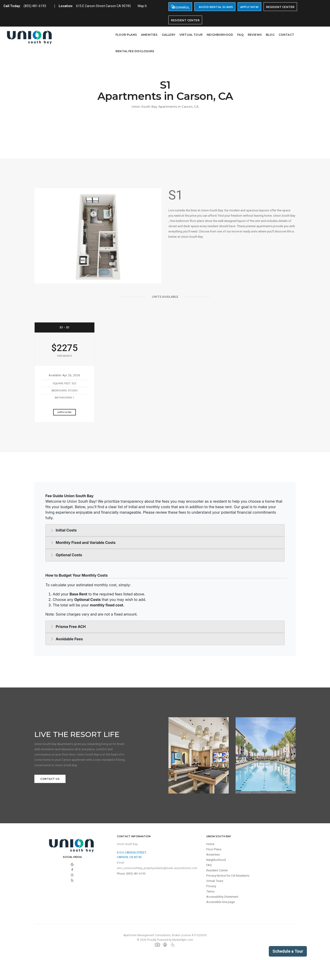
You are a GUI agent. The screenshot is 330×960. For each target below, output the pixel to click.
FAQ (240, 34)
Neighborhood (220, 34)
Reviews (255, 34)
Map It (142, 6)
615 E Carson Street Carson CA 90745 (103, 6)
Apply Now (249, 7)
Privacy (211, 889)
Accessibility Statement (223, 900)
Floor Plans (126, 34)
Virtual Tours (215, 883)
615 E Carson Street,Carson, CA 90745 (132, 856)
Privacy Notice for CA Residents (229, 878)
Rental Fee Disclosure (135, 51)
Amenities (149, 34)
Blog (270, 34)
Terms (211, 894)
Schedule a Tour (287, 951)
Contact (286, 34)
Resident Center (280, 7)
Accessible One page (221, 905)
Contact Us (50, 781)
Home (210, 845)
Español (180, 7)
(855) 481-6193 (35, 6)
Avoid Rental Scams (215, 7)
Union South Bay (127, 845)
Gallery (168, 34)
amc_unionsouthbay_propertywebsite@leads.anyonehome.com (157, 869)
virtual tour (191, 34)
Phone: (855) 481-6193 (131, 874)
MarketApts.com (182, 941)
